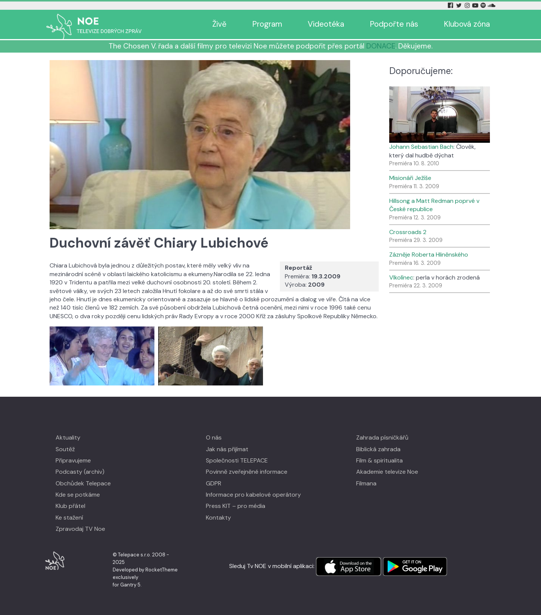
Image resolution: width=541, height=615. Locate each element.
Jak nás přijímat (227, 449)
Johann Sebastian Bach (421, 147)
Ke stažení (69, 517)
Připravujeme (73, 460)
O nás (214, 437)
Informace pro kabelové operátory (253, 495)
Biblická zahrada (378, 449)
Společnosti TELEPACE (237, 460)
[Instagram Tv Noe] (468, 5)
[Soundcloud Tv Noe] (491, 5)
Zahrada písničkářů (382, 437)
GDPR (213, 483)
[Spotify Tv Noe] (484, 5)
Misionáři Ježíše (410, 178)
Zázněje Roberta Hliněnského (428, 254)
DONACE (380, 46)
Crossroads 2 (407, 232)
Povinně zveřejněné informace (246, 472)
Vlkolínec (401, 277)
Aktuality (68, 437)
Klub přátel (70, 506)
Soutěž (65, 449)
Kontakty (218, 517)
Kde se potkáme (78, 495)
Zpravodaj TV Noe (80, 529)
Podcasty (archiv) (80, 472)
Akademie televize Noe (387, 472)
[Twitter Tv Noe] (459, 5)
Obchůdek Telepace (83, 483)
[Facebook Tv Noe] (451, 5)
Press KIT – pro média (235, 506)
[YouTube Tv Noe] (476, 5)
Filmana (366, 483)
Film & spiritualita (379, 460)
